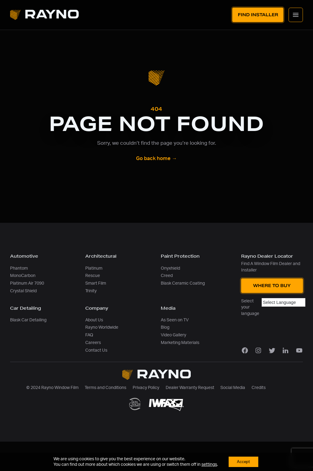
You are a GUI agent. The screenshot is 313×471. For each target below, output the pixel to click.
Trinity (91, 291)
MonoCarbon (22, 275)
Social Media (232, 387)
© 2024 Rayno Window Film (52, 387)
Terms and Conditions (105, 387)
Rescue (92, 275)
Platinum (93, 268)
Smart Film (95, 283)
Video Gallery (173, 335)
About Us (94, 320)
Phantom (19, 268)
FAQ (89, 335)
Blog (165, 327)
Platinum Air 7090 (27, 283)
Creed (167, 275)
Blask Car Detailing (28, 320)
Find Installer (258, 14)
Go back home (156, 158)
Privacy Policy (146, 387)
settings (208, 464)
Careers (93, 342)
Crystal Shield (23, 291)
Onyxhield (170, 268)
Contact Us (96, 350)
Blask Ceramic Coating (183, 283)
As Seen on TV (175, 320)
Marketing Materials (180, 342)
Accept (243, 461)
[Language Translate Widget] (283, 302)
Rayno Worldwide (101, 327)
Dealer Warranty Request (190, 387)
